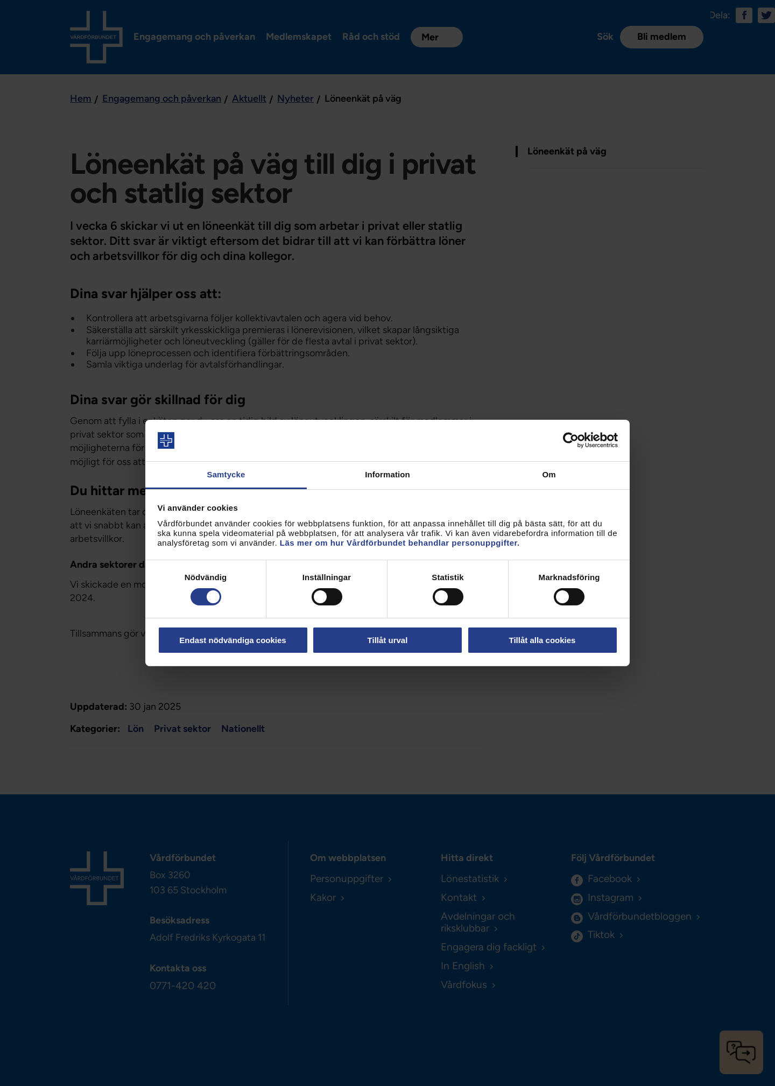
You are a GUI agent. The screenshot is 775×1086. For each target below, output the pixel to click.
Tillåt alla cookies (542, 640)
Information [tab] (387, 474)
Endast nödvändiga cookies (232, 640)
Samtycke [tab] (226, 474)
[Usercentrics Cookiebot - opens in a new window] (571, 440)
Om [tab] (548, 474)
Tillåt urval (388, 640)
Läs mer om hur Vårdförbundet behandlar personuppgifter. (400, 542)
